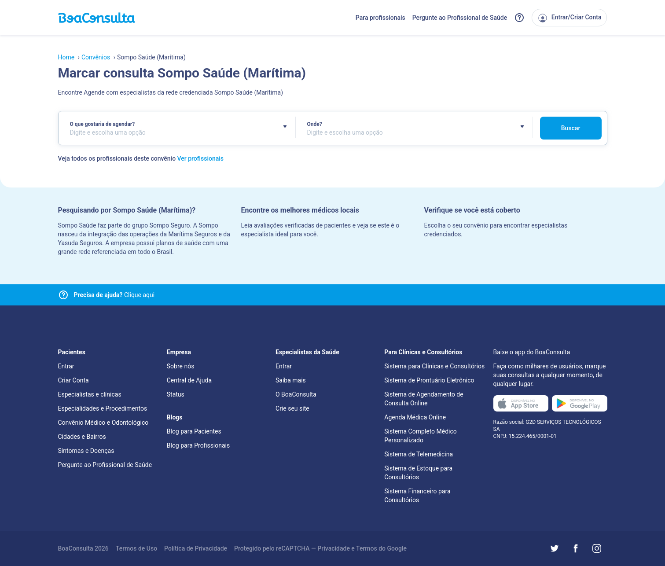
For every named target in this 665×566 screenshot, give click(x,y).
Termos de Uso (136, 548)
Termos (366, 548)
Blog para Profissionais (198, 445)
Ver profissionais (200, 158)
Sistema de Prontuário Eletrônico (429, 380)
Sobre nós (181, 366)
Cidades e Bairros (82, 436)
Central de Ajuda (189, 380)
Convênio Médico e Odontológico (103, 422)
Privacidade (333, 548)
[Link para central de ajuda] (63, 295)
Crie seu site (292, 408)
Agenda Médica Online (415, 417)
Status (175, 394)
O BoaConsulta (296, 394)
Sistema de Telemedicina (418, 454)
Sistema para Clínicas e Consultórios (434, 366)
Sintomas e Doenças (86, 450)
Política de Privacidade (195, 548)
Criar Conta (73, 380)
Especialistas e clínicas (89, 394)
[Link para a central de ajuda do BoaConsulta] (519, 17)
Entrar (66, 366)
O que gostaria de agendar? (102, 124)
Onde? (314, 124)
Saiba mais (291, 380)
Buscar (570, 128)
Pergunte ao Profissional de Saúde (459, 17)
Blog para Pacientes (194, 431)
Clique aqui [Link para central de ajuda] (114, 294)
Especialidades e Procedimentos (102, 408)
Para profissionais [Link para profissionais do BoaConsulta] (380, 17)
